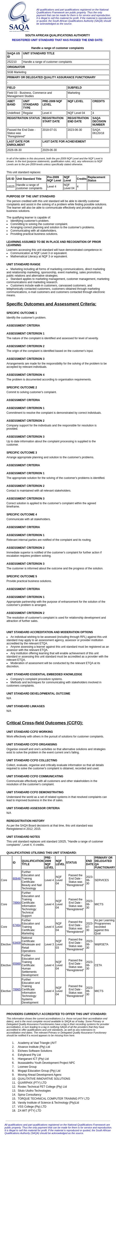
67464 (16, 925)
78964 (16, 902)
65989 (16, 963)
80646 (16, 878)
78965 (16, 989)
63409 (16, 942)
